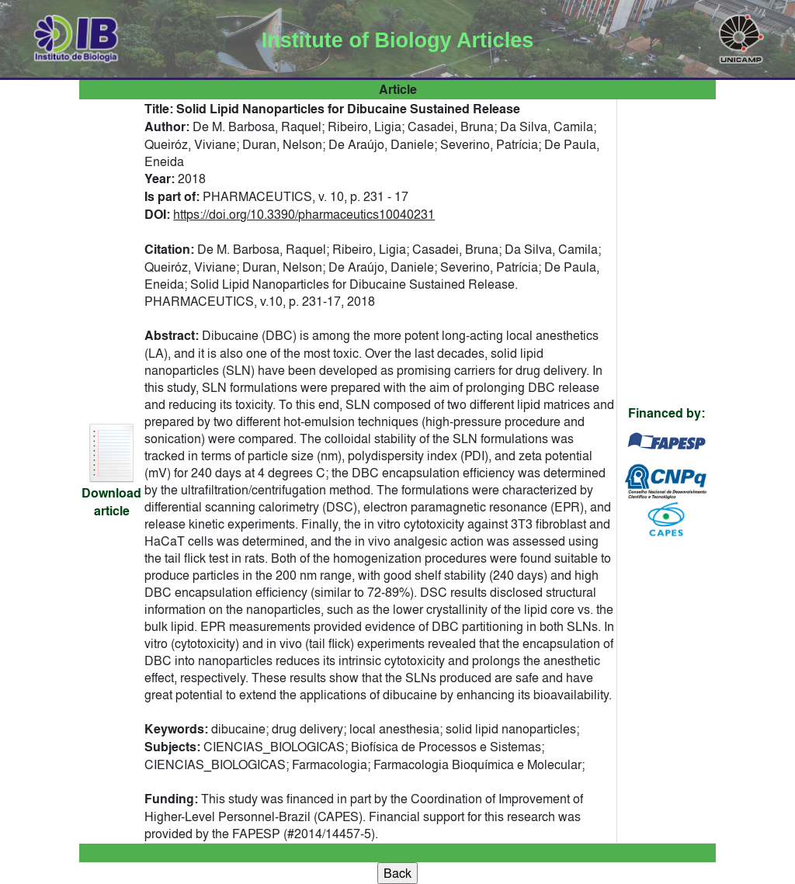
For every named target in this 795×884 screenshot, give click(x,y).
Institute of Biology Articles (397, 40)
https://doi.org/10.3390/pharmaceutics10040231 (304, 214)
